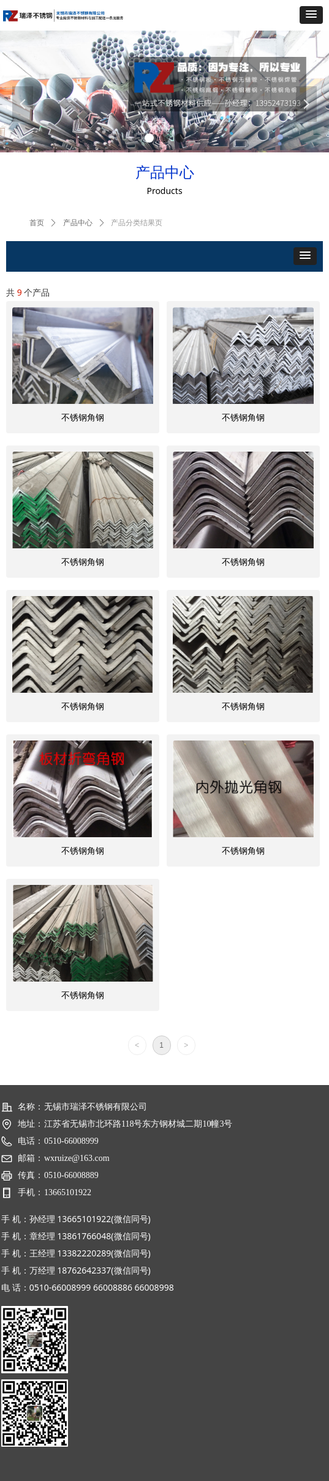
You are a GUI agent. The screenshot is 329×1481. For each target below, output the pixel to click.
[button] (311, 15)
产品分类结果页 (136, 222)
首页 (36, 222)
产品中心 (78, 222)
